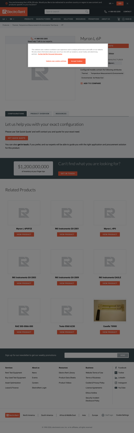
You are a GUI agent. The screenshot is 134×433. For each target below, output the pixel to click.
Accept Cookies (76, 61)
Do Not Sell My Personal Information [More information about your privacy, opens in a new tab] (50, 54)
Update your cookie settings (56, 61)
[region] (68, 55)
